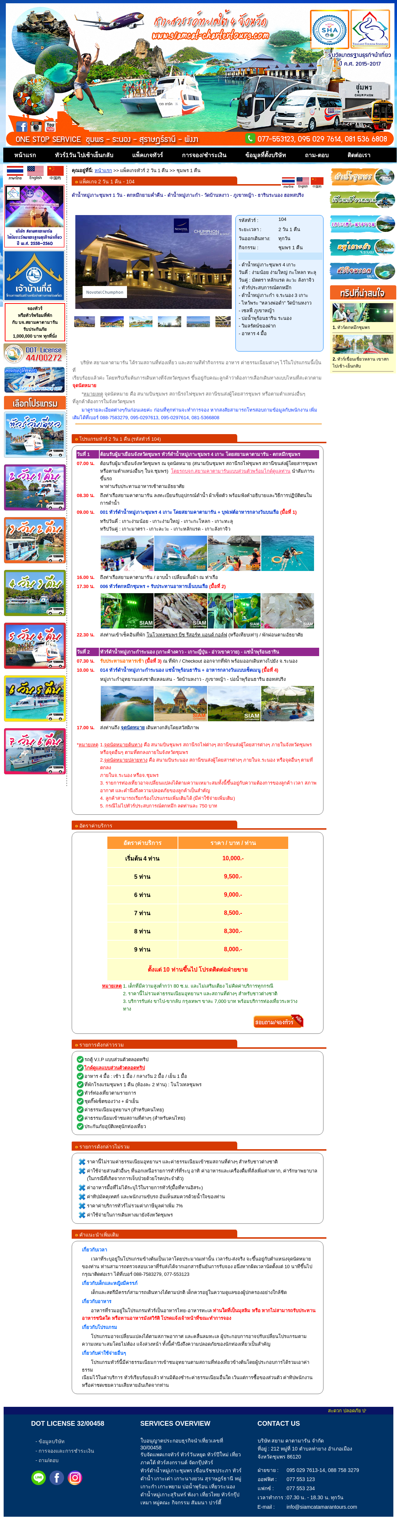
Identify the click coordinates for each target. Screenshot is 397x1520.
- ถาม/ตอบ (47, 1460)
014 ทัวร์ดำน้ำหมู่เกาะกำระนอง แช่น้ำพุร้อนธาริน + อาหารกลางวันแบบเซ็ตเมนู (180, 670)
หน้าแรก (103, 170)
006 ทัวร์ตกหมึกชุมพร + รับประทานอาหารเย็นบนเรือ (154, 586)
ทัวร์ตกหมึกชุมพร (351, 327)
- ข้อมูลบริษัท (50, 1441)
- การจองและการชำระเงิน (65, 1451)
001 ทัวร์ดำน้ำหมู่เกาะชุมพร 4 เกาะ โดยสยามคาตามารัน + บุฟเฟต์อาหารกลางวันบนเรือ (189, 512)
